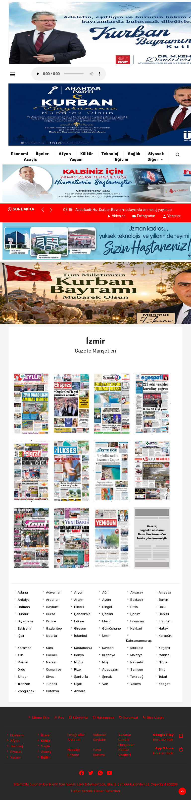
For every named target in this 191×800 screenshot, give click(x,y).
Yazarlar (171, 216)
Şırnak (107, 677)
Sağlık (134, 154)
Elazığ (106, 621)
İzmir (106, 636)
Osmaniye (53, 669)
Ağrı (105, 592)
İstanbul (80, 636)
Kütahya (108, 655)
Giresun (80, 628)
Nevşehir (137, 662)
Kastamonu (83, 648)
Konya (79, 655)
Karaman (25, 648)
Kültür (86, 154)
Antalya (24, 599)
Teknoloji (110, 154)
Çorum (135, 614)
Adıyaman (53, 592)
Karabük (165, 636)
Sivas (50, 677)
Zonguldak (26, 691)
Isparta (51, 636)
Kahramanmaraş (139, 640)
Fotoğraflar (143, 216)
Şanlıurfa (81, 677)
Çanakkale (82, 614)
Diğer (152, 159)
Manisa (164, 655)
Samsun (136, 669)
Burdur (23, 614)
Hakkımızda (103, 718)
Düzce (51, 621)
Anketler (74, 740)
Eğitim (121, 159)
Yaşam (76, 159)
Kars (49, 648)
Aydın (106, 599)
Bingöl (107, 607)
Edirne (79, 621)
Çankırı (107, 614)
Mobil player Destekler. (68, 73)
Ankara (79, 691)
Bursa (50, 614)
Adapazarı (110, 669)
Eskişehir (25, 628)
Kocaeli (51, 655)
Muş (105, 662)
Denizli (164, 614)
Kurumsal (128, 718)
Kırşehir (164, 648)
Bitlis (134, 607)
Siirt (162, 669)
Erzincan (137, 621)
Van (105, 684)
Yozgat (164, 684)
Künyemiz (78, 718)
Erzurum (165, 621)
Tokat (163, 677)
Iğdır (21, 636)
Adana (23, 592)
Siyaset (156, 154)
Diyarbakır (25, 621)
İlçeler (42, 154)
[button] (45, 211)
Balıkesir (136, 599)
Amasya (165, 592)
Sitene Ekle (38, 718)
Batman (24, 607)
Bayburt (52, 607)
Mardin (23, 662)
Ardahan (52, 599)
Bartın (163, 599)
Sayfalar (99, 740)
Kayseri (108, 648)
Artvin (78, 599)
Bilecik (79, 607)
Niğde (163, 662)
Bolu (162, 607)
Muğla (78, 662)
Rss (59, 718)
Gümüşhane (111, 628)
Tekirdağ (136, 677)
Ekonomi (19, 154)
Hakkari (136, 628)
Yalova (135, 684)
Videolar (116, 216)
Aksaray (136, 592)
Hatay (163, 628)
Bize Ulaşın (153, 718)
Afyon (65, 154)
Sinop (22, 677)
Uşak (78, 684)
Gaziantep (54, 628)
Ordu (21, 669)
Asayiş (30, 159)
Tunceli (51, 684)
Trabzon (24, 684)
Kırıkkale (136, 648)
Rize (77, 669)
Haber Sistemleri (107, 791)
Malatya (136, 655)
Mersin (51, 662)
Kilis (21, 655)
